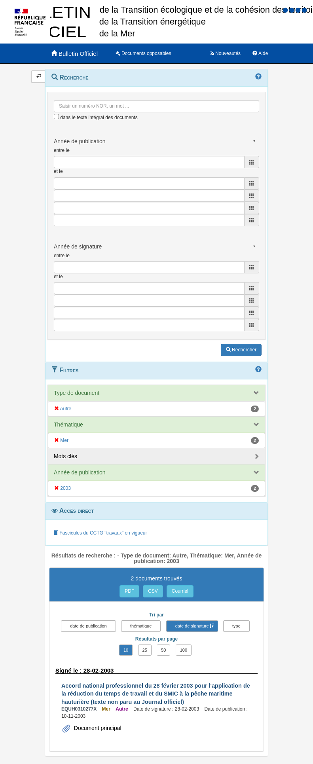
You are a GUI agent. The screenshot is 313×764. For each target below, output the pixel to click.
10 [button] (125, 650)
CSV (153, 591)
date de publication (88, 626)
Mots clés (65, 456)
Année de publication (80, 472)
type (236, 626)
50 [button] (163, 650)
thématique (141, 626)
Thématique (68, 424)
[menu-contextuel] (56, 116)
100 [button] (183, 650)
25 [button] (144, 650)
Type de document (76, 393)
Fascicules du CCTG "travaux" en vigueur (100, 533)
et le (58, 171)
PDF (129, 591)
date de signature (192, 626)
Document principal (96, 728)
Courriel (180, 591)
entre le (62, 150)
